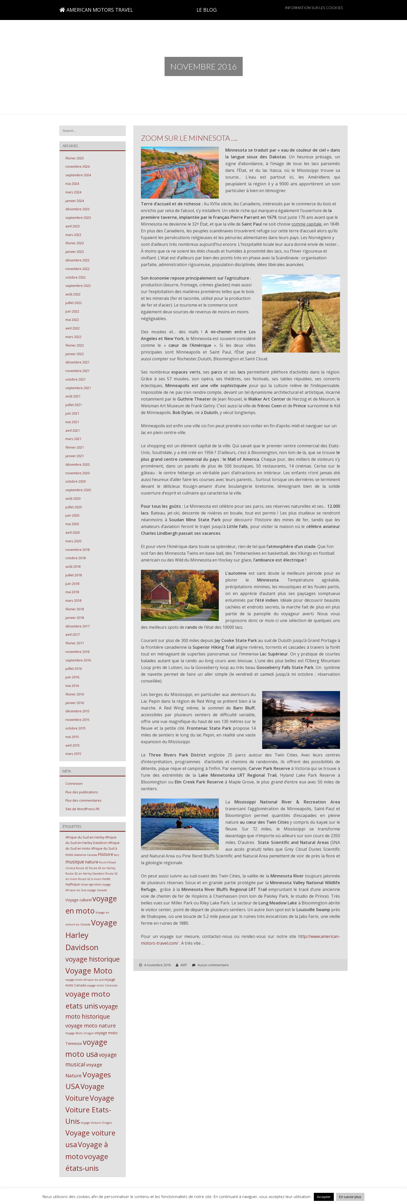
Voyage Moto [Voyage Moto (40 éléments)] (88, 970)
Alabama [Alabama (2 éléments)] (80, 855)
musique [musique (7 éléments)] (74, 861)
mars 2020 (73, 541)
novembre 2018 (77, 549)
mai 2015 (72, 736)
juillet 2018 (73, 575)
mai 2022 (72, 319)
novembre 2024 (77, 166)
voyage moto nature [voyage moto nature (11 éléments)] (90, 1025)
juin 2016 (72, 677)
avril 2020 (72, 532)
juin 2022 (72, 311)
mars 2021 (73, 438)
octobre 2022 (75, 277)
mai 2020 (72, 524)
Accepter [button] (324, 1196)
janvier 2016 (74, 702)
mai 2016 (72, 685)
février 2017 (74, 643)
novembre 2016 (77, 651)
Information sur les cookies (314, 7)
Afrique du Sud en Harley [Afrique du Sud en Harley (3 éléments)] (84, 837)
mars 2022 (73, 336)
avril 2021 (72, 430)
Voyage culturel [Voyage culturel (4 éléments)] (78, 899)
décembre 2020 (77, 464)
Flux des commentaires (83, 800)
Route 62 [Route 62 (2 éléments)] (82, 868)
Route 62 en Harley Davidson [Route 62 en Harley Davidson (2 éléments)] (85, 873)
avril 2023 (72, 226)
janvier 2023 (74, 251)
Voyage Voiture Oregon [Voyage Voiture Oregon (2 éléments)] (96, 1123)
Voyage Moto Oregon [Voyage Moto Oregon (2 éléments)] (79, 1033)
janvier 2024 (74, 200)
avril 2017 (72, 634)
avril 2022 (72, 328)
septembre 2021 (78, 387)
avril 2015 (72, 745)
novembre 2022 (77, 268)
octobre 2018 (75, 558)
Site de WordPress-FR (82, 809)
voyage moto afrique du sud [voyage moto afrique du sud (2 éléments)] (84, 980)
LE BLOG (206, 9)
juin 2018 (72, 583)
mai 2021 (72, 422)
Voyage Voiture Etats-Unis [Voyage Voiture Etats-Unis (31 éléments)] (89, 1109)
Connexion (74, 783)
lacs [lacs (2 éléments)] (116, 855)
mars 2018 (73, 600)
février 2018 (74, 609)
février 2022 (74, 345)
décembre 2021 (77, 362)
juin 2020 (72, 515)
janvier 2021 (74, 456)
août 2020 (72, 498)
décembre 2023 (77, 209)
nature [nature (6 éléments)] (91, 862)
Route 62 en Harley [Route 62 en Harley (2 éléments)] (102, 868)
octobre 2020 (75, 481)
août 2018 (72, 566)
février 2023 (74, 243)
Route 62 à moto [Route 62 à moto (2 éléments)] (89, 879)
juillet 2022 (73, 302)
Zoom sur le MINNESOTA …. (189, 137)
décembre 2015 (77, 711)
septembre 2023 (78, 217)
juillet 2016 (73, 668)
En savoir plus (350, 1196)
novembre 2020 (77, 473)
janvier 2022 (74, 353)
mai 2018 (72, 592)
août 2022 (72, 294)
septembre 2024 (78, 175)
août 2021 (72, 396)
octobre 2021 (75, 379)
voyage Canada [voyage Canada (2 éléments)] (97, 890)
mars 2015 (73, 753)
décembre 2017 (77, 626)
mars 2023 (73, 234)
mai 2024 (72, 183)
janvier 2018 (74, 617)
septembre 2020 (78, 490)
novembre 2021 (77, 370)
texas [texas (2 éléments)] (84, 884)
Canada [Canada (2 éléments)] (92, 855)
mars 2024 (73, 192)
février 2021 (74, 447)
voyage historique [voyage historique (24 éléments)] (92, 959)
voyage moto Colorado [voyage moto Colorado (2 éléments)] (102, 985)
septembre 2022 (78, 285)
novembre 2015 (77, 719)
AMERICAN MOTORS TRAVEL (96, 9)
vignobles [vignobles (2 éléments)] (95, 884)
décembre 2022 (77, 260)
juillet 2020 (73, 507)
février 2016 (74, 694)
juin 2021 (72, 413)
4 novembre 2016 (157, 965)
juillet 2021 (73, 404)
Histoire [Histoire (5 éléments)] (105, 854)
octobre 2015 (75, 728)
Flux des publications (81, 792)
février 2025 (74, 158)
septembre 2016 (78, 660)
